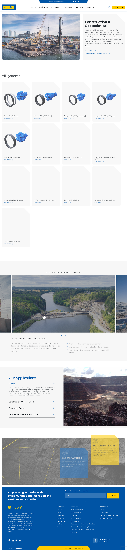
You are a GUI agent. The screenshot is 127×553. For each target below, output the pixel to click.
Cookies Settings (79, 548)
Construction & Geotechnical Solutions (83, 524)
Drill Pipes (74, 532)
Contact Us (60, 518)
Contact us (90, 7)
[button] (61, 338)
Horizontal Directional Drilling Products (83, 530)
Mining (102, 510)
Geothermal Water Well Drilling (109, 515)
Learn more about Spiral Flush (97, 57)
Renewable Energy (106, 518)
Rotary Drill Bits (76, 518)
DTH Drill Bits (75, 521)
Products (32, 7)
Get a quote (118, 7)
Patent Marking (61, 521)
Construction (104, 512)
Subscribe (113, 495)
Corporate (68, 7)
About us (59, 510)
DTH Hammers (76, 512)
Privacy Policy (67, 548)
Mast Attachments (77, 510)
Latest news (79, 7)
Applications (43, 7)
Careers (59, 512)
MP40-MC (74, 515)
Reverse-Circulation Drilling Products (82, 527)
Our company (56, 7)
